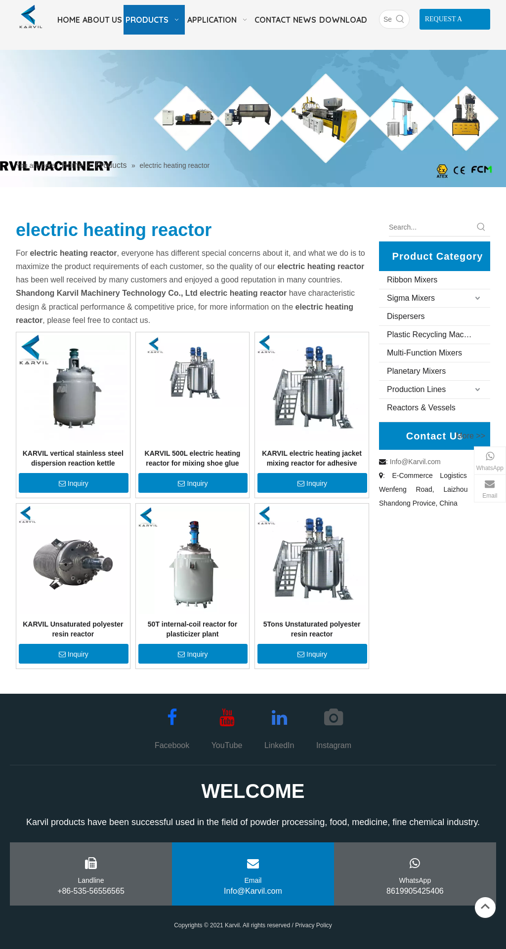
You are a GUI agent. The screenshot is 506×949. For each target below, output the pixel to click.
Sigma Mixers (411, 298)
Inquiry (73, 483)
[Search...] (430, 227)
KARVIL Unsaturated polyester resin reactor (73, 629)
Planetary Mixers (416, 371)
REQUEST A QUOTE (444, 22)
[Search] (385, 19)
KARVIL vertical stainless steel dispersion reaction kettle (73, 458)
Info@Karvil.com (415, 462)
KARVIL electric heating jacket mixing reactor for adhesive (312, 458)
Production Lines (416, 389)
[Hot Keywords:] (400, 19)
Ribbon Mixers (412, 280)
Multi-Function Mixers (424, 353)
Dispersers (405, 316)
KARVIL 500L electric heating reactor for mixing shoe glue (193, 458)
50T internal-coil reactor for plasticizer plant (192, 629)
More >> (470, 436)
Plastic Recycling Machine (433, 334)
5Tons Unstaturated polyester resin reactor (312, 629)
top (485, 906)
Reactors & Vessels (421, 407)
